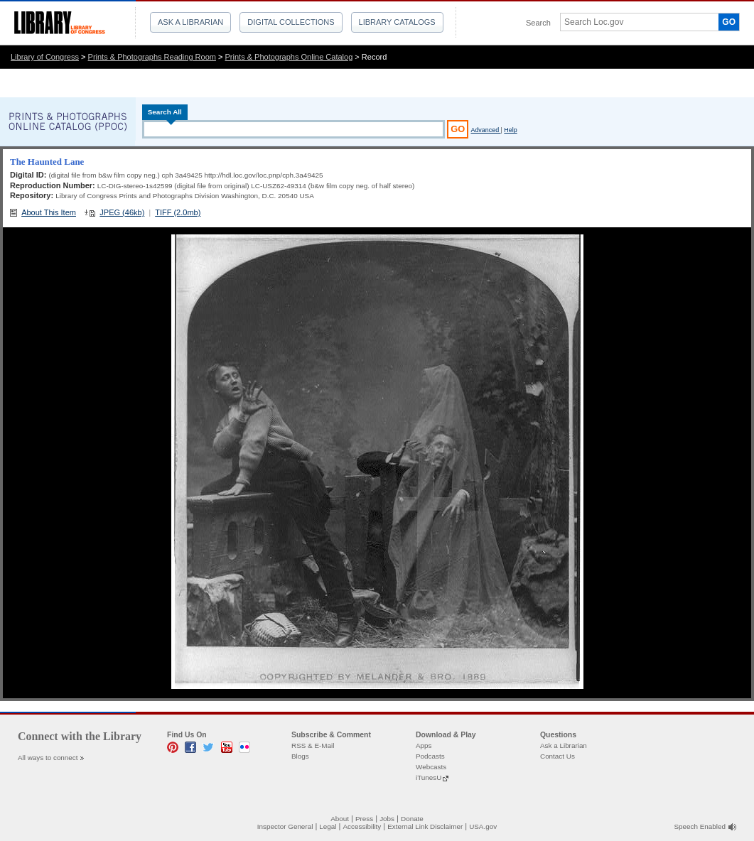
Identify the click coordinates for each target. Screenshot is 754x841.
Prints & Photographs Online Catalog (289, 57)
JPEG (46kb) (121, 212)
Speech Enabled (700, 826)
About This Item (48, 212)
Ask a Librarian (190, 22)
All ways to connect (48, 757)
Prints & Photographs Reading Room (152, 57)
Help (510, 130)
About (339, 819)
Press (364, 819)
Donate (412, 819)
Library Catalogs (397, 22)
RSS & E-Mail (312, 745)
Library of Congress (45, 57)
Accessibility (362, 826)
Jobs (386, 819)
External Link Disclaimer (425, 826)
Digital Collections (290, 22)
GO (729, 22)
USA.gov (483, 826)
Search (538, 22)
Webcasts (431, 767)
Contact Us (557, 756)
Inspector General (285, 826)
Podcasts (430, 756)
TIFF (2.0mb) (177, 212)
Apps (424, 745)
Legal (327, 826)
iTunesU (428, 777)
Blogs (300, 756)
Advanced (485, 130)
